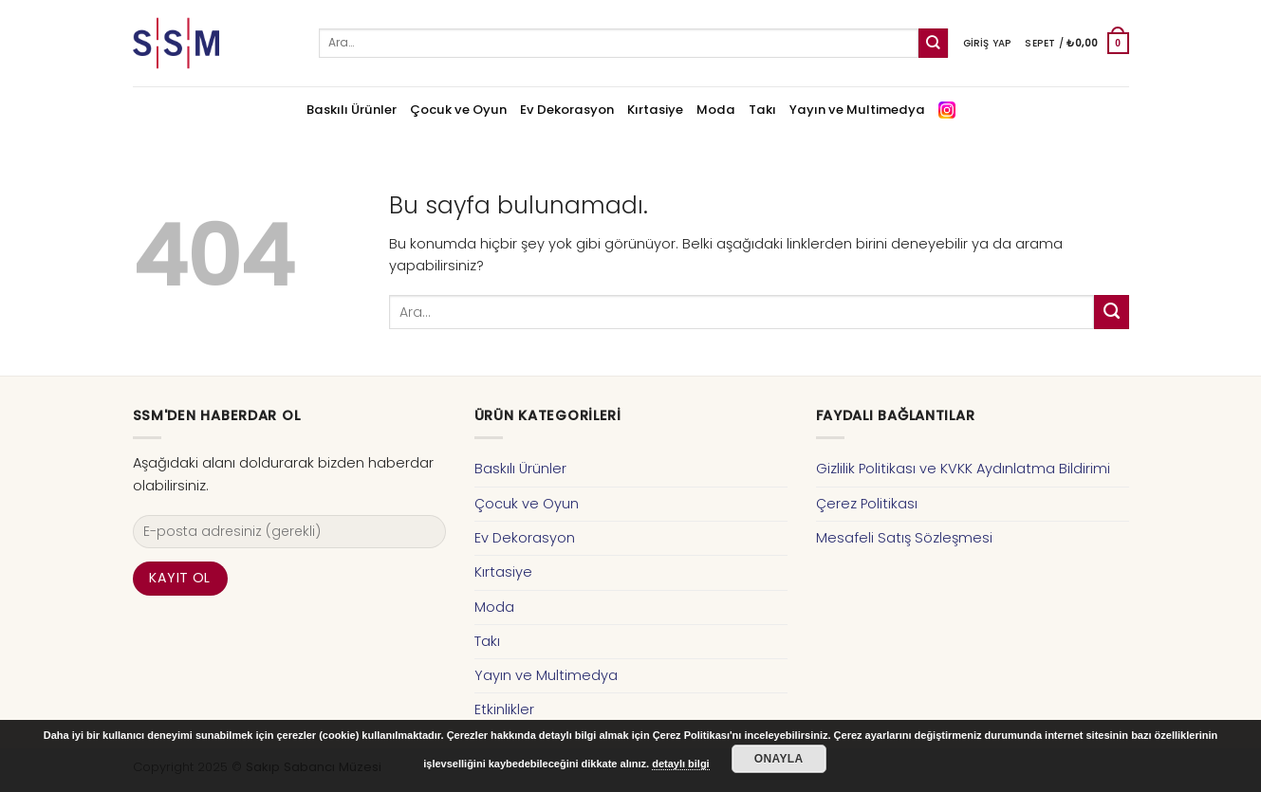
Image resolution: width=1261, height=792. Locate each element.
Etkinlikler (504, 709)
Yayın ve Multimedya (857, 110)
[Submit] (933, 43)
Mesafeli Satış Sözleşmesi (904, 537)
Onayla (779, 758)
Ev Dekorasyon (567, 110)
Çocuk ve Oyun (458, 110)
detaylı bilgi (681, 763)
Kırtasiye (655, 110)
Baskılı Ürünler (351, 110)
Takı (762, 110)
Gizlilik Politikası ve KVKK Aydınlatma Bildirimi (963, 468)
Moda (715, 110)
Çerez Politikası (867, 503)
